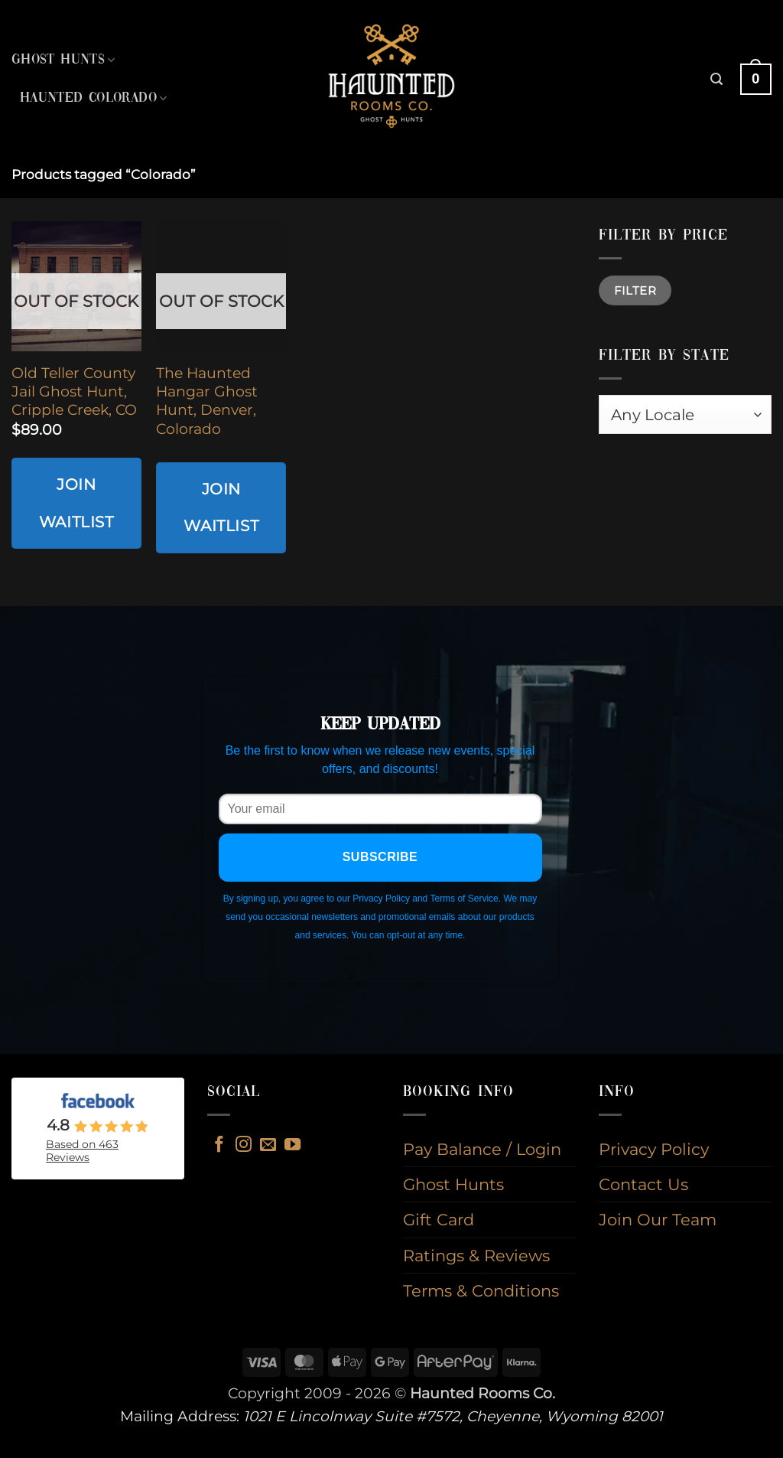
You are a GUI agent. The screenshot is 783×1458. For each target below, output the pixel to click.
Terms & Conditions (481, 1290)
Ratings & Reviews (476, 1255)
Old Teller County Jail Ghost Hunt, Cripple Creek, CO (74, 391)
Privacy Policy (654, 1149)
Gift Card (438, 1219)
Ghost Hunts (63, 60)
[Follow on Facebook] (219, 1145)
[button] (716, 79)
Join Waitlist (76, 502)
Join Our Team (657, 1219)
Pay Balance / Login (482, 1149)
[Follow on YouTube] (292, 1145)
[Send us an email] (268, 1145)
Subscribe (380, 856)
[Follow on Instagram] (244, 1145)
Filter (635, 290)
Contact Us (643, 1184)
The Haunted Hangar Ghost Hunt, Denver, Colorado (207, 401)
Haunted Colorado (93, 98)
